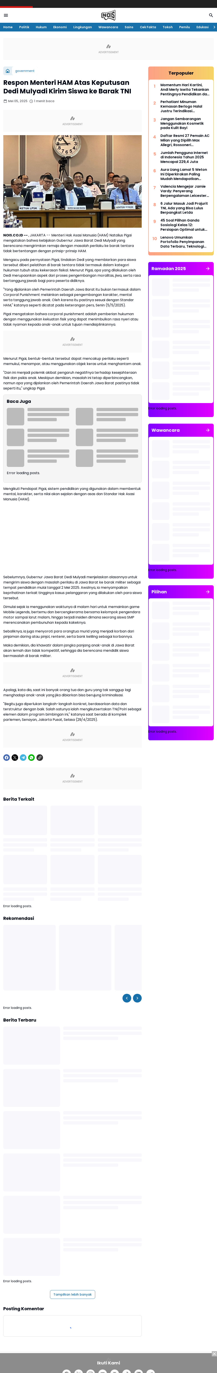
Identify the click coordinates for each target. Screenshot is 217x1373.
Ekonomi (60, 27)
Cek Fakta (148, 27)
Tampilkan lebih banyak (72, 1294)
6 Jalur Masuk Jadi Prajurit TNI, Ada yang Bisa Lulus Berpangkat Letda (184, 208)
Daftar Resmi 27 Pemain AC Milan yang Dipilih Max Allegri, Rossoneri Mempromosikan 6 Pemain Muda (185, 140)
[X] (15, 757)
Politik (24, 27)
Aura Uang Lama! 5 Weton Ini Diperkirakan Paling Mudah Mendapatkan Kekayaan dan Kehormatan (185, 174)
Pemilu (184, 27)
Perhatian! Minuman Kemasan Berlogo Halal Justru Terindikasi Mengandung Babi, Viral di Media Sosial (183, 106)
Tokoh (168, 27)
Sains (129, 27)
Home (8, 27)
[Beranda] (7, 70)
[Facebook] (6, 757)
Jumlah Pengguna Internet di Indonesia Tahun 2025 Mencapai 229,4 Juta (184, 157)
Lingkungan (82, 27)
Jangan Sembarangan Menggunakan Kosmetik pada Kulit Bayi (182, 123)
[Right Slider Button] (212, 27)
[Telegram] (23, 757)
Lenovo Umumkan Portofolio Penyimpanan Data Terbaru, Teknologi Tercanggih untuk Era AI (182, 242)
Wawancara (108, 27)
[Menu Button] (6, 15)
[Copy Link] (39, 757)
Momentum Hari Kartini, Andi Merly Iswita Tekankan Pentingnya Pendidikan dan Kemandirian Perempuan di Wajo (184, 89)
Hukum (41, 27)
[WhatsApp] (31, 757)
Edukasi (202, 27)
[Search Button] (211, 15)
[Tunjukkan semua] (207, 268)
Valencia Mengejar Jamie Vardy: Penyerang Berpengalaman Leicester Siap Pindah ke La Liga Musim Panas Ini (183, 191)
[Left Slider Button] (126, 998)
